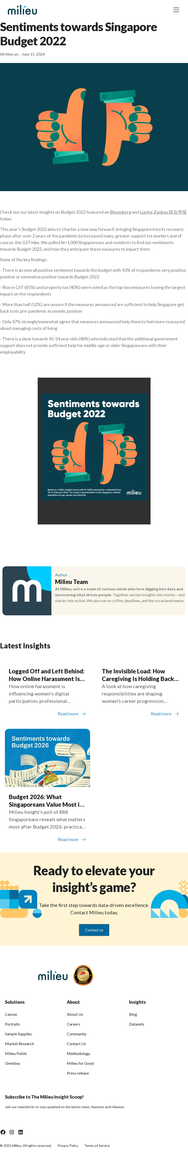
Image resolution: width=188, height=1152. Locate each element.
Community (76, 1033)
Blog (133, 1014)
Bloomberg (120, 212)
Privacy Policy (68, 1145)
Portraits (12, 1024)
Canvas (11, 1014)
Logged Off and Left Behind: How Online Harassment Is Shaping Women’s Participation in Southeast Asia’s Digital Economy (46, 675)
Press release (78, 1073)
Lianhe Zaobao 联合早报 (163, 212)
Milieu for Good (80, 1063)
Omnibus (12, 1063)
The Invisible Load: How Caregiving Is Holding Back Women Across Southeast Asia (138, 675)
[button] (175, 10)
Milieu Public (16, 1053)
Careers (73, 1024)
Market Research (19, 1043)
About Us (75, 1014)
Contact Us (76, 1043)
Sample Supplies (18, 1033)
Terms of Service (97, 1145)
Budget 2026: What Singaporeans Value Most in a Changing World (46, 800)
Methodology (78, 1053)
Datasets (136, 1024)
